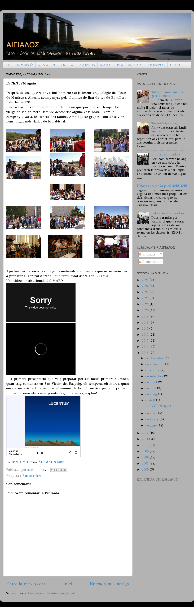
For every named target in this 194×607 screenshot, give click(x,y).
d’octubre (152, 370)
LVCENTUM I (17, 462)
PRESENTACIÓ (24, 65)
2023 (146, 292)
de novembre (155, 364)
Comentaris (149, 262)
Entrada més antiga (109, 583)
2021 (145, 304)
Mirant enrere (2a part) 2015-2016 (162, 186)
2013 (145, 353)
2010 (145, 445)
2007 (145, 463)
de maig (151, 394)
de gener (152, 425)
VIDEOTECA (67, 65)
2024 (146, 286)
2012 (145, 433)
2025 (146, 280)
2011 (145, 439)
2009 (146, 451)
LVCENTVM (98, 276)
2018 (145, 322)
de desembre (155, 358)
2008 (146, 457)
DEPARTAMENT (156, 65)
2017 (145, 328)
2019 (145, 316)
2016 (146, 334)
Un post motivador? (165, 154)
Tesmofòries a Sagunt (167, 123)
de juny (151, 388)
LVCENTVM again (158, 406)
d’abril (150, 400)
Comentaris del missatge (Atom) (51, 593)
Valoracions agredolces (167, 213)
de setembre (154, 376)
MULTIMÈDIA (87, 65)
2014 (145, 347)
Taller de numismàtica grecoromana (167, 94)
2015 (145, 341)
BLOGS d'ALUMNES (111, 65)
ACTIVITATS (135, 65)
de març (151, 413)
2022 (146, 298)
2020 (146, 310)
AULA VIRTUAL (47, 65)
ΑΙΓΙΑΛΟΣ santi (51, 462)
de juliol (151, 382)
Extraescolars (31, 476)
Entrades (147, 254)
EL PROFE (176, 65)
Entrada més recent (25, 583)
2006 (146, 469)
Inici (8, 65)
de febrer (152, 419)
